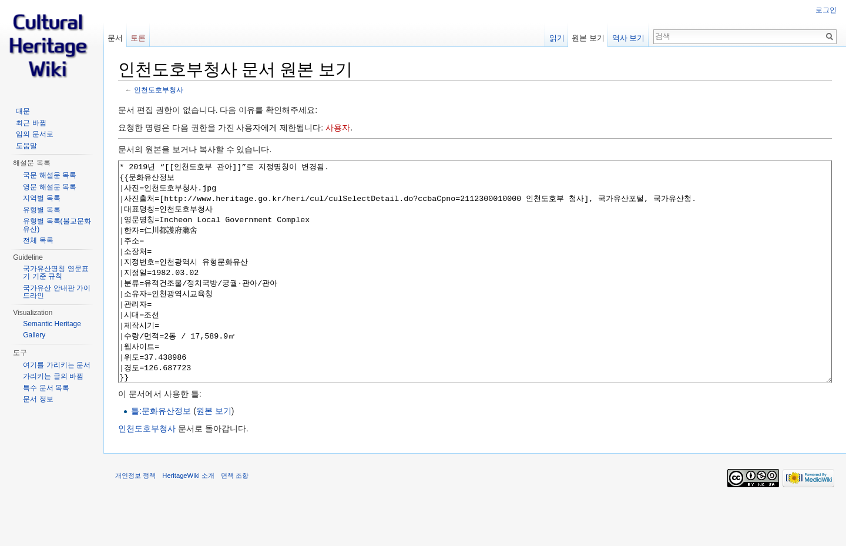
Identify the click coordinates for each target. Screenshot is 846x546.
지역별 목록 (41, 198)
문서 (115, 38)
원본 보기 (213, 455)
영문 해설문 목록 (49, 187)
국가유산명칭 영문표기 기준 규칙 (55, 272)
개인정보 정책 (135, 519)
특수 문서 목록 (46, 388)
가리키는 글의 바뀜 (53, 376)
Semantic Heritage (52, 324)
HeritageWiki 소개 (188, 519)
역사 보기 (628, 38)
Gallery (34, 335)
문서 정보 (38, 399)
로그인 (826, 10)
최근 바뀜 (31, 123)
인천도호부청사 (158, 89)
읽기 (557, 38)
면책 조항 (235, 519)
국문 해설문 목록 (49, 175)
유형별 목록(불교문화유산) (56, 225)
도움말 (26, 146)
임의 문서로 (34, 134)
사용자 (337, 127)
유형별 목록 (41, 210)
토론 (138, 38)
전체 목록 (38, 240)
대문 (23, 111)
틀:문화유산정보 (161, 455)
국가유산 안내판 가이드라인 (56, 292)
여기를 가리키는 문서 (56, 365)
